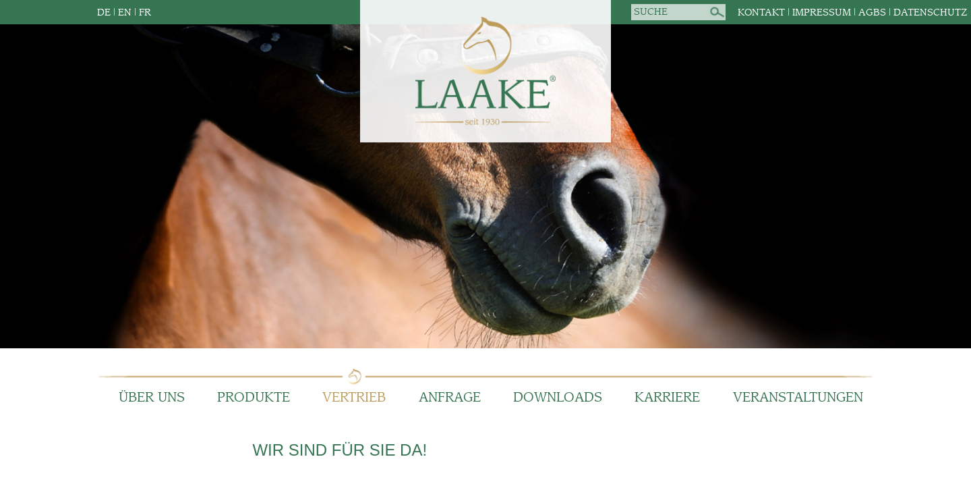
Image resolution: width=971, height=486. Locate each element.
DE (104, 12)
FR (145, 12)
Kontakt (761, 12)
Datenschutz (930, 12)
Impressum (821, 12)
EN (124, 12)
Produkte (253, 398)
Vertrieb (354, 398)
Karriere (667, 398)
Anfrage (450, 398)
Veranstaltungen (798, 398)
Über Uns (152, 398)
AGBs (872, 12)
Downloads (557, 398)
